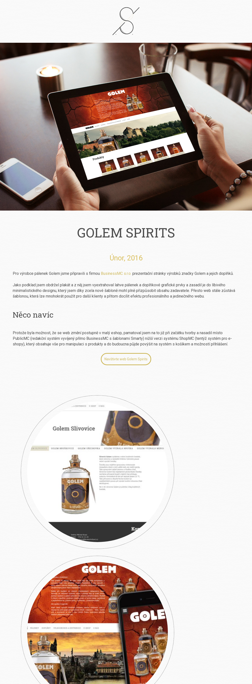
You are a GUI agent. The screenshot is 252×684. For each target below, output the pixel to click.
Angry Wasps (158, 496)
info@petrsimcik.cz (132, 637)
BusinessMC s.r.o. (116, 273)
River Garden (94, 496)
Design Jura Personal (221, 496)
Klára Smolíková (31, 496)
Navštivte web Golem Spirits (126, 359)
